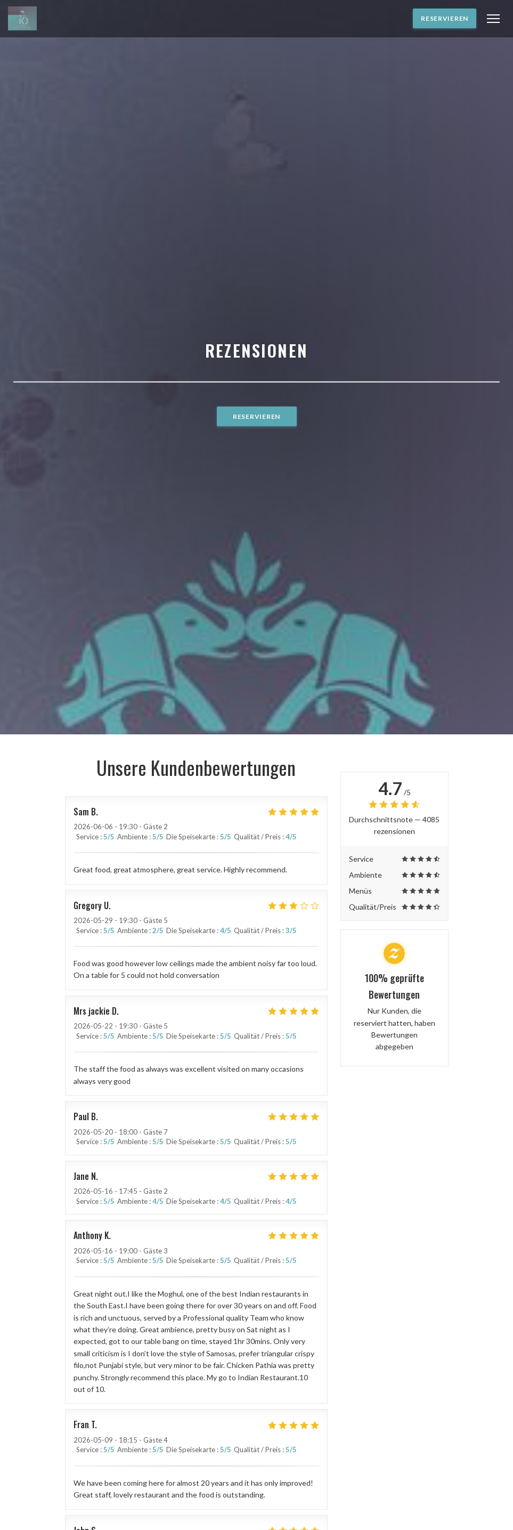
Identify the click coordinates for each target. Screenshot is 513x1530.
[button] (493, 18)
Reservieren (444, 18)
